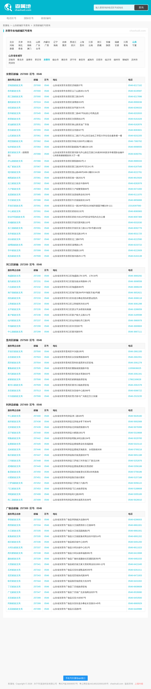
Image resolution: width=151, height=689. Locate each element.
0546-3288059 (135, 309)
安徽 (108, 42)
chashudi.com (137, 30)
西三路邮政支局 (15, 96)
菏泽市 (12, 63)
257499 (37, 494)
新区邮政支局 (14, 152)
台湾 (38, 48)
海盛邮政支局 (14, 276)
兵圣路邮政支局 (15, 609)
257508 (37, 379)
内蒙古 (47, 42)
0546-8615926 (135, 178)
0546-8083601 (135, 130)
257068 (37, 172)
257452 (37, 483)
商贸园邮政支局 (15, 141)
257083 (37, 189)
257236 (37, 315)
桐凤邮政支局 (14, 178)
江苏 (91, 42)
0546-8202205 (135, 135)
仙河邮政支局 (14, 320)
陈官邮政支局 (14, 581)
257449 (37, 466)
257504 (37, 362)
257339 (37, 558)
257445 (37, 444)
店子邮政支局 (14, 432)
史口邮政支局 (14, 183)
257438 (37, 421)
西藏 (99, 45)
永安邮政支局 (14, 357)
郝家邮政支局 (14, 379)
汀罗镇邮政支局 (15, 483)
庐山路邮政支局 (15, 161)
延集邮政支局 (14, 536)
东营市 (47, 59)
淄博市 (29, 59)
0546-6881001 (135, 531)
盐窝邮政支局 (14, 444)
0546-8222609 (135, 250)
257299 (37, 326)
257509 (37, 385)
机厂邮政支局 (14, 166)
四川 (73, 45)
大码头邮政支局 (15, 547)
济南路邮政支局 (15, 85)
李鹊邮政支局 (14, 519)
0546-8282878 (135, 183)
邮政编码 (46, 18)
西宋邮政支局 (14, 362)
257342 (37, 570)
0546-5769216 (135, 449)
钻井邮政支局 (14, 147)
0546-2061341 (135, 374)
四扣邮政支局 (14, 298)
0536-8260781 (135, 154)
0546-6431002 (135, 581)
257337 (37, 547)
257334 (37, 525)
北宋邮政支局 (14, 427)
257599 (37, 256)
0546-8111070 (135, 194)
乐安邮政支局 (14, 598)
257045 (37, 113)
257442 (37, 438)
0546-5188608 (135, 488)
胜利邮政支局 (14, 91)
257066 (37, 154)
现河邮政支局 (14, 172)
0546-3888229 (135, 287)
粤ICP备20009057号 (68, 684)
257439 (37, 427)
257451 (37, 477)
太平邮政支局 (14, 309)
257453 (37, 488)
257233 (37, 298)
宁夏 (134, 45)
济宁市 (73, 59)
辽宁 (55, 42)
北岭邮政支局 (14, 449)
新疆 (12, 48)
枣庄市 (38, 59)
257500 (24, 340)
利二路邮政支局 (15, 500)
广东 (38, 45)
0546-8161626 (135, 119)
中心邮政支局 (14, 211)
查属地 (6, 25)
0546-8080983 (135, 211)
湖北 (20, 45)
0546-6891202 (135, 536)
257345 (37, 586)
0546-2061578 (135, 385)
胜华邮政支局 (14, 113)
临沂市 (108, 59)
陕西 (108, 45)
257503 (37, 357)
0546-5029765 (135, 438)
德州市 (117, 59)
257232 (37, 287)
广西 (47, 45)
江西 (126, 42)
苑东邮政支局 (14, 256)
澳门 (29, 48)
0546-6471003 (135, 575)
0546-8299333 (135, 107)
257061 (37, 135)
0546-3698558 (135, 281)
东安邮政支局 (14, 390)
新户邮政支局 (14, 315)
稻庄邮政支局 (14, 542)
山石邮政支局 (14, 135)
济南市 (12, 59)
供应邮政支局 (14, 107)
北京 (12, 42)
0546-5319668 (135, 432)
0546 (39, 74)
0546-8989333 (135, 161)
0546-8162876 (135, 124)
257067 (37, 166)
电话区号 (11, 18)
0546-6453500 (135, 598)
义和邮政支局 (14, 304)
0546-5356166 (135, 466)
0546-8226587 (135, 91)
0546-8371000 (135, 189)
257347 (37, 592)
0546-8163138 (135, 256)
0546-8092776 (135, 228)
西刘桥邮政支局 (15, 553)
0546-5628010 (135, 500)
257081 (37, 178)
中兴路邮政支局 (15, 396)
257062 (37, 141)
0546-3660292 (135, 276)
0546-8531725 (135, 233)
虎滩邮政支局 (14, 466)
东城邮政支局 (14, 222)
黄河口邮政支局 (15, 385)
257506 (37, 374)
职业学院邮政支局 (16, 217)
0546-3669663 (135, 326)
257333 (37, 519)
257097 (37, 239)
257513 (37, 390)
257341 (37, 564)
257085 (37, 194)
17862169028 (134, 379)
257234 (37, 304)
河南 (12, 45)
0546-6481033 (135, 558)
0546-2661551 (135, 357)
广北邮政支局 (14, 592)
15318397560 (134, 205)
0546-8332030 (135, 222)
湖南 (29, 45)
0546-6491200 (135, 542)
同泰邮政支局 (14, 603)
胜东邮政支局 (14, 130)
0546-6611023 (135, 547)
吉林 (64, 42)
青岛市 (20, 59)
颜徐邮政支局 (14, 558)
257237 (37, 320)
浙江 (99, 42)
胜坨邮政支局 (14, 374)
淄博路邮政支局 (15, 245)
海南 (55, 45)
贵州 (82, 45)
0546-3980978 (135, 320)
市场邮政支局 (14, 326)
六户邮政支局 (14, 189)
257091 (37, 205)
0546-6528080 (135, 592)
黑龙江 (73, 42)
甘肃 (117, 45)
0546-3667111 (135, 331)
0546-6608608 (135, 586)
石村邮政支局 (14, 570)
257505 (37, 368)
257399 (37, 598)
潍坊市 (64, 59)
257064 (37, 147)
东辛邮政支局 (14, 233)
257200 (24, 264)
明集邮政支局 (14, 438)
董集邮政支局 (14, 368)
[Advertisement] (75, 641)
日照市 (99, 59)
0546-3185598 (135, 315)
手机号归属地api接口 (75, 678)
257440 (37, 432)
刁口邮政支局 (14, 488)
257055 (37, 130)
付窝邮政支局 (14, 477)
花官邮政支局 (14, 575)
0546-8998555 (135, 147)
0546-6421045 (135, 564)
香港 (20, 48)
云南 (91, 45)
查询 (141, 7)
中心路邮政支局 (15, 331)
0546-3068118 (135, 298)
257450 (37, 472)
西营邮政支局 (14, 525)
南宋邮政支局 (14, 421)
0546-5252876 (135, 460)
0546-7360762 (135, 141)
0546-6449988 (135, 609)
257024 (37, 102)
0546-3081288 (135, 304)
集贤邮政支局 (14, 472)
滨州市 (134, 59)
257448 (37, 460)
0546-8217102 (135, 85)
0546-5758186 (135, 472)
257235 (37, 309)
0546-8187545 (135, 166)
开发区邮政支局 (15, 205)
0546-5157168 (135, 477)
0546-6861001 (135, 525)
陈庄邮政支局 (14, 455)
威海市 (91, 59)
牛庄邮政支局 (14, 200)
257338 (37, 553)
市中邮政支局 (14, 250)
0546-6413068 (135, 553)
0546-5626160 (135, 416)
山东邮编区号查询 (21, 25)
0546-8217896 (135, 96)
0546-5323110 (135, 444)
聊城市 (126, 59)
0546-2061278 (135, 362)
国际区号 (29, 18)
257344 (37, 581)
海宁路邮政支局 (15, 292)
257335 (37, 531)
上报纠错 (139, 684)
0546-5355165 (135, 494)
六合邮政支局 (14, 287)
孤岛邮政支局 (14, 281)
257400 (24, 404)
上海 (82, 42)
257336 (37, 542)
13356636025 (134, 368)
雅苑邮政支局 (14, 102)
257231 (37, 281)
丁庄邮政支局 (14, 586)
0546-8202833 (135, 113)
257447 (37, 455)
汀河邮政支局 (14, 460)
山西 (38, 42)
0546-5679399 (135, 427)
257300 (24, 508)
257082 (37, 183)
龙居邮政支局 (14, 194)
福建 (117, 42)
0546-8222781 (135, 172)
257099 (37, 245)
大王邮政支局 (14, 531)
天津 (20, 42)
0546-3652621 (135, 292)
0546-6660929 (135, 603)
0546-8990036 (135, 102)
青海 (126, 45)
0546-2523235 (135, 396)
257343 (37, 575)
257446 (37, 449)
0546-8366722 (135, 390)
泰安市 (82, 59)
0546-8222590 (135, 239)
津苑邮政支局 (14, 494)
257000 (24, 74)
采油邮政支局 (14, 124)
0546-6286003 (135, 519)
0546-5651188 (135, 455)
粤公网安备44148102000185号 (94, 684)
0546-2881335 (135, 351)
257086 (37, 200)
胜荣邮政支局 (14, 119)
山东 (134, 42)
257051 (37, 119)
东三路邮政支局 (15, 228)
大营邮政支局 (14, 564)
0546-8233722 (135, 245)
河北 (29, 42)
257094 (37, 233)
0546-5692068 (135, 421)
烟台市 (55, 59)
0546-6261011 (135, 570)
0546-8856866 (135, 200)
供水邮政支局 (14, 239)
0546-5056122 (135, 483)
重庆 (64, 45)
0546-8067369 (135, 217)
